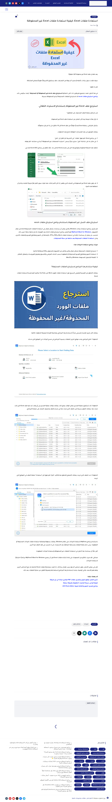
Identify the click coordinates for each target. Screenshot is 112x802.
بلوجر (103, 773)
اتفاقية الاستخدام (68, 3)
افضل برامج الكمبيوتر (83, 753)
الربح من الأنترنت (81, 757)
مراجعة (104, 9)
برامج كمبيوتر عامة (82, 769)
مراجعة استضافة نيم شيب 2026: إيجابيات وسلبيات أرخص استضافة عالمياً (57, 762)
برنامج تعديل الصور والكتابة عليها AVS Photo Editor (80, 586)
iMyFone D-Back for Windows (81, 232)
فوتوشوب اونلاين (37, 3)
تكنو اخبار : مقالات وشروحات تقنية (82, 798)
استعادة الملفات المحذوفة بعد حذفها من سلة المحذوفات (74, 238)
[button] (90, 633)
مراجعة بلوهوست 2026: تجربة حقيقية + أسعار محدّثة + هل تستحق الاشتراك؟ (56, 776)
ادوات (12, 9)
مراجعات (78, 785)
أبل (103, 749)
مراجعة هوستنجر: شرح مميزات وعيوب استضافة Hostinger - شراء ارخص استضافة (58, 748)
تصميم (89, 777)
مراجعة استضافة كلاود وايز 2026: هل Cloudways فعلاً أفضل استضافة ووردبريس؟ (57, 771)
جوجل (102, 781)
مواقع (89, 9)
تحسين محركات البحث (87, 773)
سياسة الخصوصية (81, 3)
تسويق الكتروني (58, 9)
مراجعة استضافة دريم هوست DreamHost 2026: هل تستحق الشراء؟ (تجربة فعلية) (57, 785)
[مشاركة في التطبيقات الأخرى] (74, 633)
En (28, 3)
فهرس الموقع (57, 3)
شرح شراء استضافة (45, 9)
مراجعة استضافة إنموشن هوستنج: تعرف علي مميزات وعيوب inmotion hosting (56, 766)
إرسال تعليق (91, 703)
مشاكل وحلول (69, 9)
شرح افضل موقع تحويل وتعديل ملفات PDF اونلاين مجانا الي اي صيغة (74, 580)
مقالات (77, 9)
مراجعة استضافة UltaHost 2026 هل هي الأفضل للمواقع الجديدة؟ (56, 780)
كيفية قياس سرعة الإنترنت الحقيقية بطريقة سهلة (80, 583)
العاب (102, 761)
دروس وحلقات (87, 781)
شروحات (29, 9)
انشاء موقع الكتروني (98, 765)
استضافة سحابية (83, 749)
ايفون (86, 765)
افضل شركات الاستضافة (97, 757)
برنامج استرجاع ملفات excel (88, 96)
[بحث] (6, 9)
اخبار (95, 749)
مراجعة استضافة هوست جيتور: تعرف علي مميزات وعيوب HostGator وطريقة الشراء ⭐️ (57, 757)
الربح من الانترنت (20, 9)
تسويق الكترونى (100, 777)
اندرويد (36, 9)
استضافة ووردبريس (98, 753)
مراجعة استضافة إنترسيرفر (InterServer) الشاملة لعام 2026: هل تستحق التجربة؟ (56, 790)
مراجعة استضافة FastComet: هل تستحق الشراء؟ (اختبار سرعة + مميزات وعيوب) (58, 752)
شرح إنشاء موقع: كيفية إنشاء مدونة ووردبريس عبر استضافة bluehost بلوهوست (23, 748)
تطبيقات (79, 777)
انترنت (92, 761)
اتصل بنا (47, 3)
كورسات (83, 9)
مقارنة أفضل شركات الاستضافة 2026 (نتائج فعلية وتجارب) (24, 743)
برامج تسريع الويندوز (98, 769)
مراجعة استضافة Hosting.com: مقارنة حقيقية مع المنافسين (58, 743)
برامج (97, 9)
